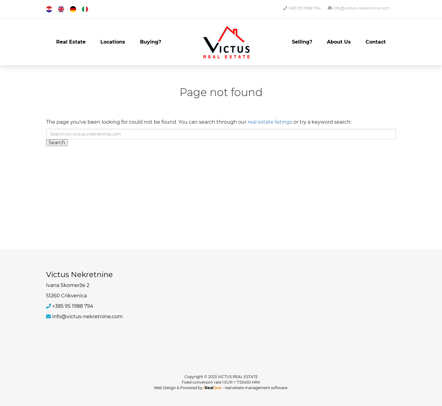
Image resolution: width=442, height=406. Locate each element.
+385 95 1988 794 (302, 8)
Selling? (302, 42)
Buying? (150, 42)
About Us (339, 42)
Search (56, 142)
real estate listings (270, 122)
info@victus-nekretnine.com (359, 8)
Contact (376, 42)
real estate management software (256, 387)
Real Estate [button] (71, 42)
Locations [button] (112, 42)
